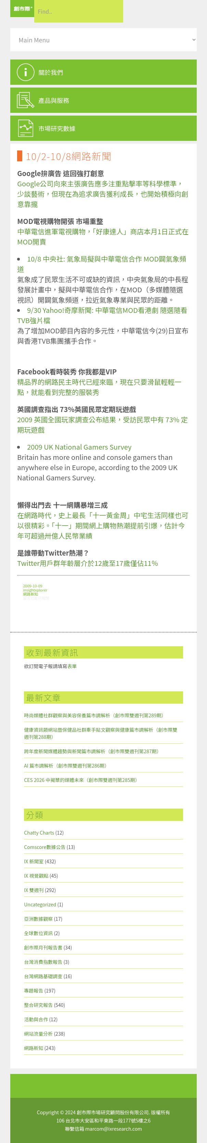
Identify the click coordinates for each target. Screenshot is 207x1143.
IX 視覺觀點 (36, 875)
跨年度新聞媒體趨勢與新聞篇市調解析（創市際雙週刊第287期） (92, 751)
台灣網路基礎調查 (43, 976)
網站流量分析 (38, 1033)
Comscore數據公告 (44, 846)
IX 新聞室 (33, 861)
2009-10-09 (32, 585)
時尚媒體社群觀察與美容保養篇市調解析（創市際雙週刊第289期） (95, 715)
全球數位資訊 (38, 933)
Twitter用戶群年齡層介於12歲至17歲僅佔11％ (87, 563)
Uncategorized (40, 904)
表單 (72, 666)
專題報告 (33, 990)
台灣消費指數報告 (43, 961)
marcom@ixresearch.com (113, 1128)
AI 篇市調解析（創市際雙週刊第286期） (66, 765)
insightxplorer (35, 590)
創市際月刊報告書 (43, 947)
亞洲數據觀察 (38, 918)
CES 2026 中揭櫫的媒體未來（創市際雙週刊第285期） (82, 779)
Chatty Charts (39, 832)
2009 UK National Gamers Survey (79, 447)
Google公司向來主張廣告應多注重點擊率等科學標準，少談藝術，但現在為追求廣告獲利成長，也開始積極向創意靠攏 (102, 193)
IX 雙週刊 (33, 890)
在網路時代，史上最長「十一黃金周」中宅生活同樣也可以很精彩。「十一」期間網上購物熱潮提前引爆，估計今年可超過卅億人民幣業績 (102, 525)
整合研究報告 (38, 1004)
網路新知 (30, 594)
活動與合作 (36, 1019)
